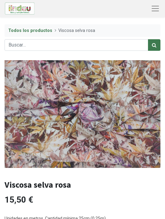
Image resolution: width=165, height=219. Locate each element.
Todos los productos (30, 30)
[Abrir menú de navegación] (155, 8)
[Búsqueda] (154, 45)
